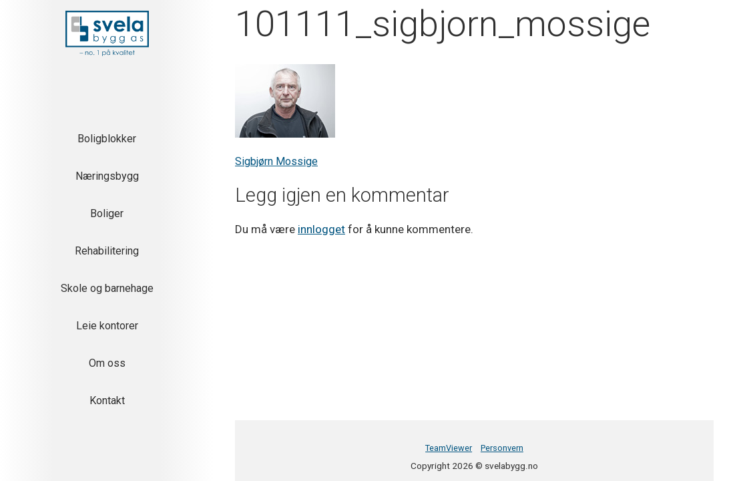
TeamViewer (448, 448)
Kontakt (107, 400)
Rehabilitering (107, 251)
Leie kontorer (107, 325)
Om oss (107, 363)
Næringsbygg (107, 176)
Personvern (502, 448)
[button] (107, 33)
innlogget (321, 229)
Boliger (107, 213)
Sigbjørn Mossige (276, 161)
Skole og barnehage (107, 288)
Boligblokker (106, 138)
